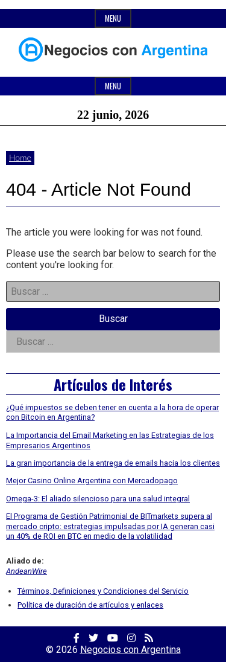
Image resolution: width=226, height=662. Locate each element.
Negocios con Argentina (130, 649)
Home (20, 157)
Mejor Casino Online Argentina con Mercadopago (92, 480)
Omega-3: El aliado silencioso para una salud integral (98, 498)
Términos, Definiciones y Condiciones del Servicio (103, 591)
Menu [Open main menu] (113, 86)
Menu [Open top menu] (113, 18)
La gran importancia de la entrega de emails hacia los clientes (113, 463)
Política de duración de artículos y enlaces (90, 604)
